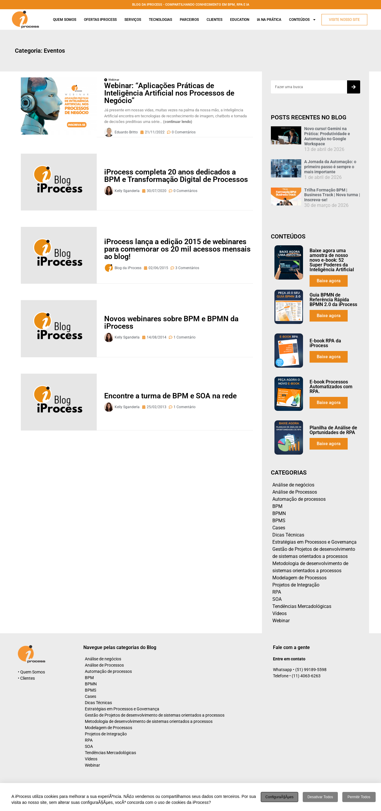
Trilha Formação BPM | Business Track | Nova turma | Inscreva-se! (332, 195)
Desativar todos (320, 797)
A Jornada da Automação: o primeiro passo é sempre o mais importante (330, 166)
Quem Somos (64, 20)
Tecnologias (160, 20)
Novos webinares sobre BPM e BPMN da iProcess (171, 322)
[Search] (353, 86)
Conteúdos (302, 19)
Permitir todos (359, 797)
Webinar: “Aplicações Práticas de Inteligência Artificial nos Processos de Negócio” (169, 93)
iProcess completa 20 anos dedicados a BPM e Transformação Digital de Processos (176, 176)
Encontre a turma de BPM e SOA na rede (170, 396)
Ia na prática (269, 20)
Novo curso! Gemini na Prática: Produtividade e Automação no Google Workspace (327, 136)
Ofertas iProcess (100, 20)
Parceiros (189, 20)
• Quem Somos (31, 672)
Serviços (132, 20)
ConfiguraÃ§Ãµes (279, 797)
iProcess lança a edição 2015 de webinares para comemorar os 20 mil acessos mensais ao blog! (177, 249)
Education (239, 20)
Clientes (214, 20)
